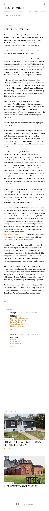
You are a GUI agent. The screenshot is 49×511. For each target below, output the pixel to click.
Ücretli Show (15, 341)
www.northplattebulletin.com (14, 234)
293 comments (14, 490)
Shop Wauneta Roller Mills (20, 486)
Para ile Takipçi (16, 322)
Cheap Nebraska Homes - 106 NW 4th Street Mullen (22, 443)
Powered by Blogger (24, 504)
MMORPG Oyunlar (17, 326)
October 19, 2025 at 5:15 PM (29, 334)
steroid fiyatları (16, 343)
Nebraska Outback (14, 8)
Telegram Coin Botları (18, 320)
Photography (16, 16)
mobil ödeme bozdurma (19, 318)
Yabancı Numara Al (17, 324)
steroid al (13, 339)
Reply (12, 329)
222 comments (14, 449)
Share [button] (5, 301)
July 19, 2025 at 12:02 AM (29, 313)
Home (6, 16)
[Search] (44, 3)
